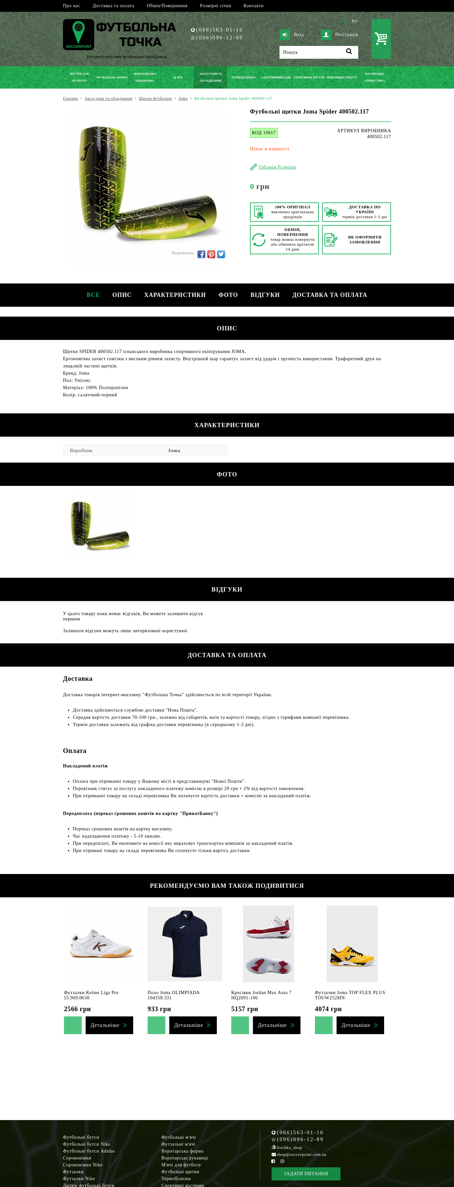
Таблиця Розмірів (277, 167)
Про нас (71, 5)
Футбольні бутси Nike (87, 1144)
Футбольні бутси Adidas (89, 1151)
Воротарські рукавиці (184, 1158)
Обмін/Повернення (167, 5)
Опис (121, 295)
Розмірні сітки (215, 5)
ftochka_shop (289, 1147)
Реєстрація (339, 35)
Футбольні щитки (180, 1171)
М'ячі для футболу (181, 1164)
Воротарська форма (182, 1151)
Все (91, 295)
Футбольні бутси (81, 1137)
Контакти (254, 5)
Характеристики (175, 295)
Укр (344, 21)
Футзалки (73, 1171)
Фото (228, 295)
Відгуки (265, 295)
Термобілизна (176, 1178)
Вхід (291, 35)
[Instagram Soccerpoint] (282, 1161)
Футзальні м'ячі (178, 1144)
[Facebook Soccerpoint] (273, 1161)
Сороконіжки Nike (83, 1164)
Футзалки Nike (79, 1178)
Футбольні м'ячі (178, 1137)
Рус (355, 21)
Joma (174, 450)
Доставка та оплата (113, 5)
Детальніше (105, 1025)
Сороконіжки (77, 1158)
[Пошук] (318, 52)
